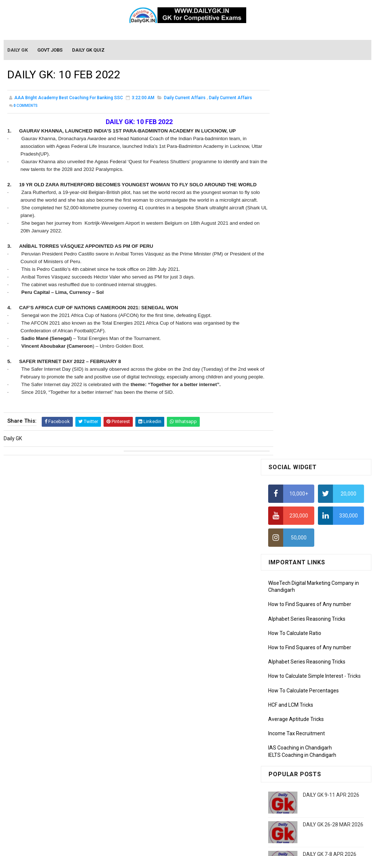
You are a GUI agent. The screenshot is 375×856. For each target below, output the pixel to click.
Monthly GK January (291, 630)
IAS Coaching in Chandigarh (300, 357)
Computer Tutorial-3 (291, 694)
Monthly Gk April (286, 598)
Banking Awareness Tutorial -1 (303, 769)
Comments (26, 107)
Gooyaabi (237, 847)
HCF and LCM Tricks (290, 314)
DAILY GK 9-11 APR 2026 (331, 404)
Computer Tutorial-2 (291, 684)
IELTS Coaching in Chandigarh (302, 364)
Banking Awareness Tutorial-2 (303, 780)
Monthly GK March (289, 609)
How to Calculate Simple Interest (305, 285)
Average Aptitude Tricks (296, 328)
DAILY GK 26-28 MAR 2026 (333, 434)
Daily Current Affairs (185, 98)
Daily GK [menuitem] (18, 50)
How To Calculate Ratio (294, 242)
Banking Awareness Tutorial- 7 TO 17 (311, 812)
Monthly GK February (292, 619)
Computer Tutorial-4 (291, 705)
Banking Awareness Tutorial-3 (303, 790)
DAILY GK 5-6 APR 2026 (329, 523)
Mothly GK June (286, 577)
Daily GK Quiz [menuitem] (88, 50)
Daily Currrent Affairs (230, 98)
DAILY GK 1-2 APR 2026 (329, 493)
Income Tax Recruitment (296, 342)
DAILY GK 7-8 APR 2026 (329, 463)
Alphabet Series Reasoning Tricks (306, 228)
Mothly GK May (285, 588)
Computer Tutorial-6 (291, 726)
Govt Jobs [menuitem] (50, 50)
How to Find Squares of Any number (309, 213)
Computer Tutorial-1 (291, 673)
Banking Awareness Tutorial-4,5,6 (307, 801)
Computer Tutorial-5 (291, 715)
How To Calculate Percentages (303, 299)
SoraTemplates (172, 847)
